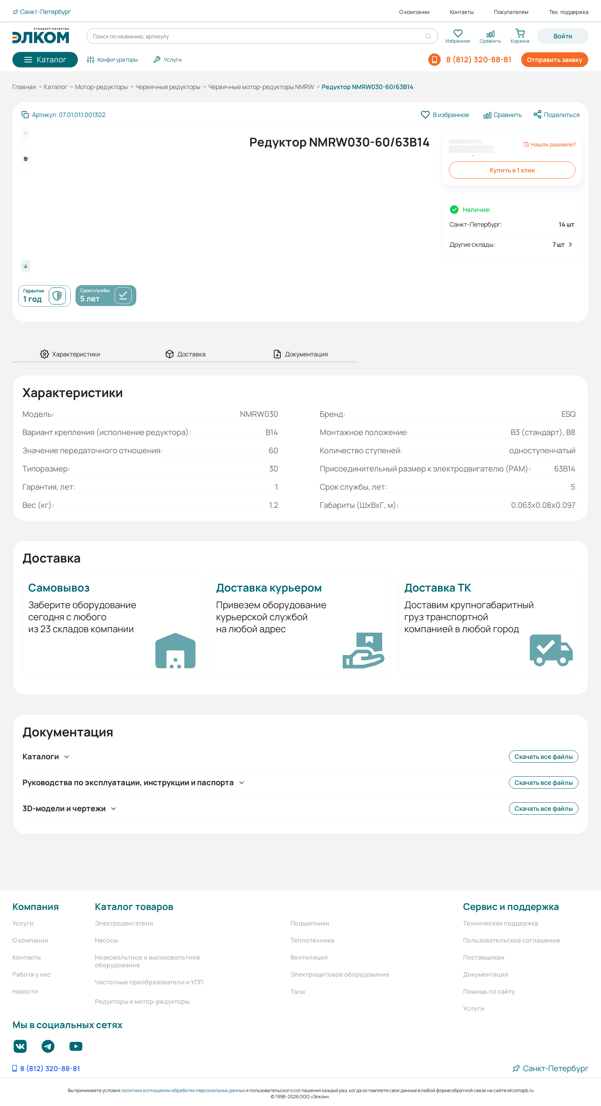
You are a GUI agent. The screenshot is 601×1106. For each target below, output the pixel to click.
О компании (414, 12)
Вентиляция (309, 957)
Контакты (462, 12)
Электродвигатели (124, 923)
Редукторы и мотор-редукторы (142, 1001)
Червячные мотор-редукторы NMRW (261, 87)
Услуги (23, 923)
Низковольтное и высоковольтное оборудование (147, 961)
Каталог (55, 87)
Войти (563, 36)
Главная (24, 87)
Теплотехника (312, 940)
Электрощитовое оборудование (340, 974)
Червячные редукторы (168, 87)
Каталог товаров (134, 906)
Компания (35, 906)
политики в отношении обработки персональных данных (183, 1090)
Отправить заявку (554, 59)
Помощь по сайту (489, 991)
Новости (25, 991)
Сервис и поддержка (511, 906)
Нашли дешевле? (549, 144)
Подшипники (310, 923)
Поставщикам (483, 957)
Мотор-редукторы (101, 87)
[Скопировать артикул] (63, 114)
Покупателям (511, 12)
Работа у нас (31, 974)
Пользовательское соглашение (511, 940)
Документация (485, 974)
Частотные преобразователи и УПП (149, 982)
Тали (297, 992)
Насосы (106, 940)
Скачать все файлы (544, 756)
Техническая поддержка (500, 923)
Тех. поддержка (569, 12)
